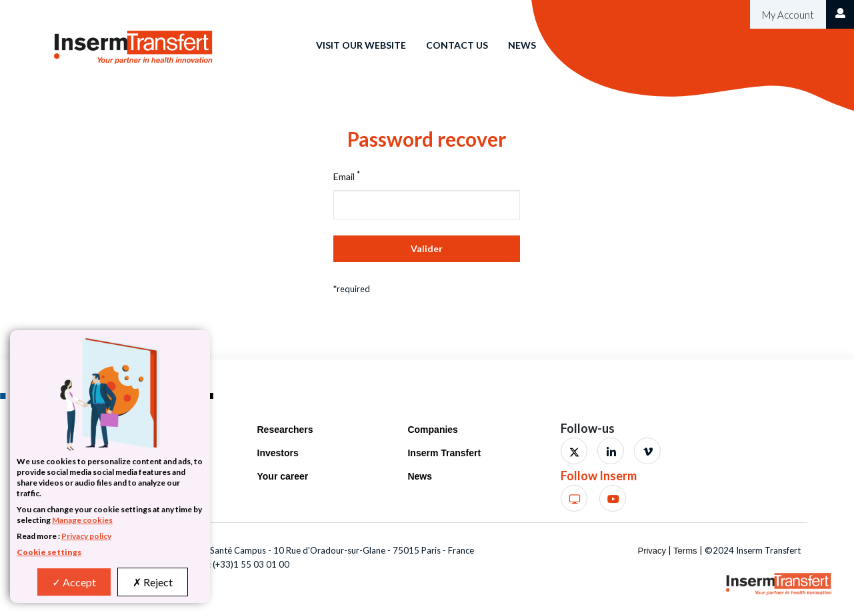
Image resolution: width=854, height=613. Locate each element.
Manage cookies (82, 520)
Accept (74, 582)
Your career (283, 476)
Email (346, 176)
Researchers (285, 429)
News (522, 45)
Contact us (457, 45)
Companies (432, 429)
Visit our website (361, 45)
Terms (685, 551)
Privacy (651, 551)
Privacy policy (86, 536)
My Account (787, 15)
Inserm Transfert (444, 453)
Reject (153, 582)
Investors (278, 453)
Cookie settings (49, 552)
